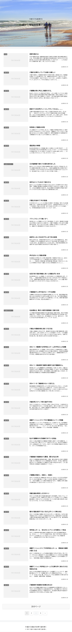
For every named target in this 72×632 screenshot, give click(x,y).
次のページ (36, 607)
